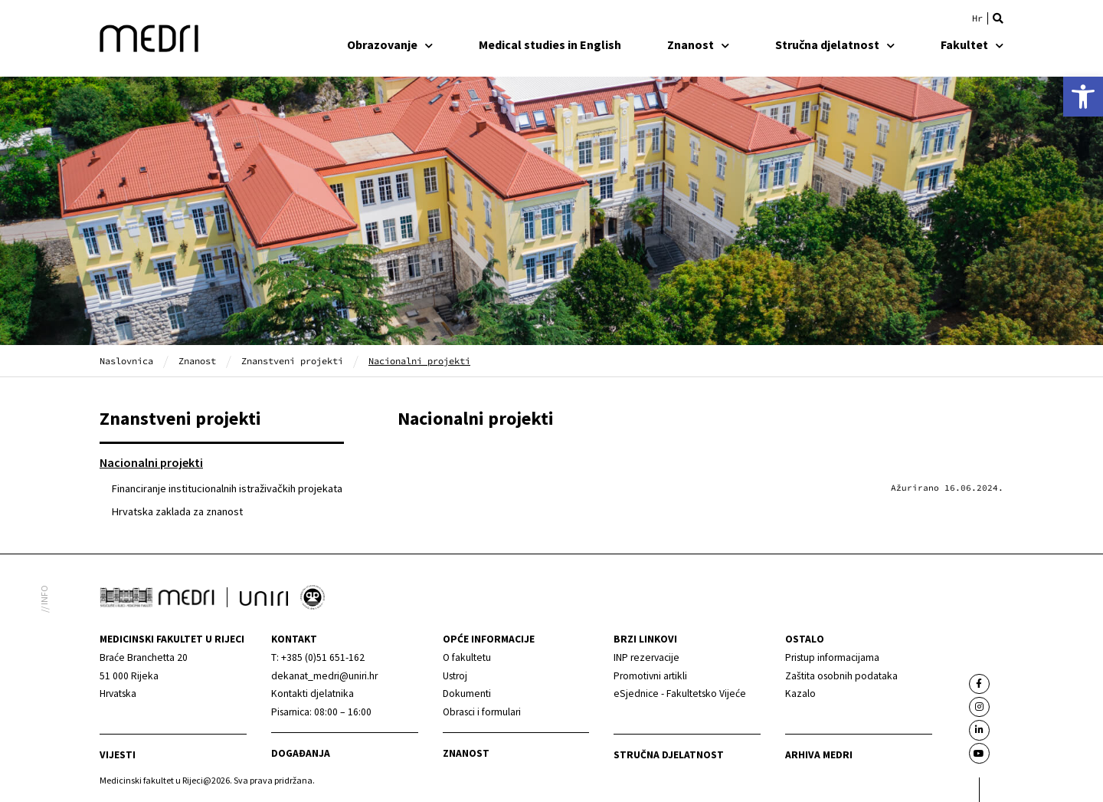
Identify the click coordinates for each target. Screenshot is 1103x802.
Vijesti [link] (118, 754)
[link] (1083, 97)
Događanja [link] (300, 753)
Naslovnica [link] (126, 360)
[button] (998, 18)
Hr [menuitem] (977, 18)
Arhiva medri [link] (819, 754)
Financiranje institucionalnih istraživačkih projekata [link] (227, 488)
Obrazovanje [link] (390, 44)
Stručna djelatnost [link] (835, 44)
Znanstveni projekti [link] (292, 360)
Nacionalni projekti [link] (151, 462)
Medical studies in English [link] (550, 44)
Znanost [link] (698, 44)
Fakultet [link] (972, 44)
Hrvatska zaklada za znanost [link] (177, 511)
